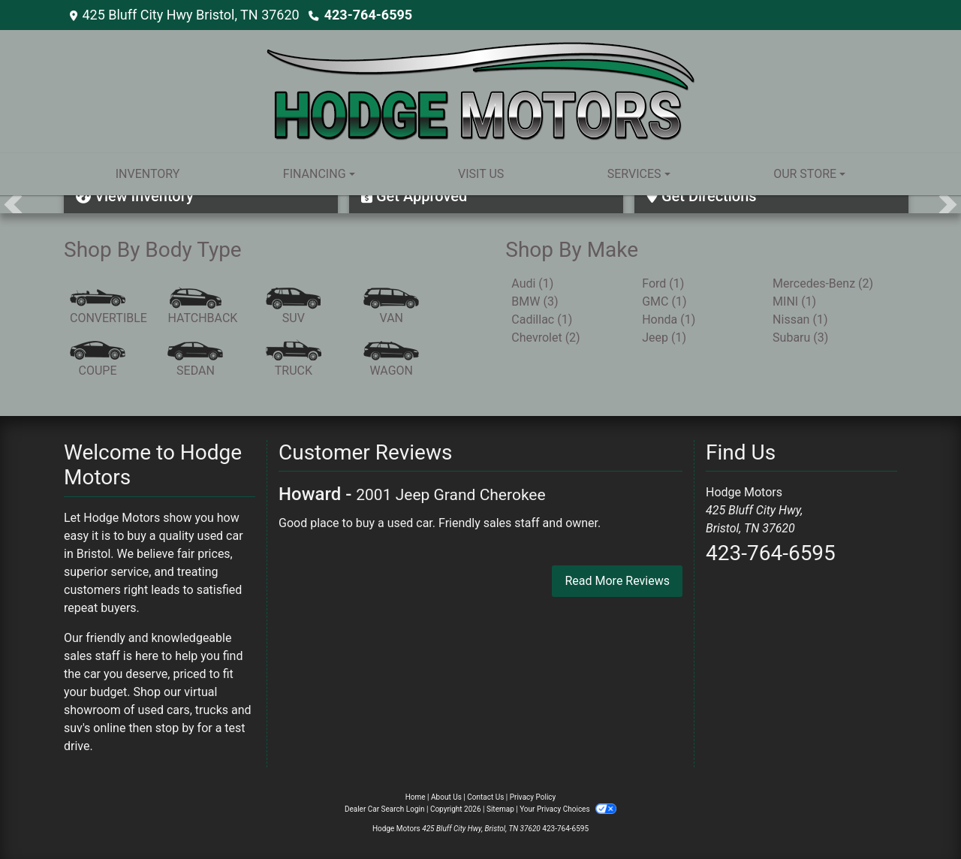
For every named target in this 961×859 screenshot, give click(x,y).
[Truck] (293, 359)
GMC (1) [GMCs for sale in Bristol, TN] (664, 301)
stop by (174, 728)
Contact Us (485, 797)
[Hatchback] (202, 307)
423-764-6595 (368, 15)
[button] (13, 204)
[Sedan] (195, 359)
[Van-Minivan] (391, 307)
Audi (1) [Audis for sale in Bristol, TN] (532, 283)
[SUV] (293, 307)
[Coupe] (97, 359)
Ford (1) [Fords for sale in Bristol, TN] (663, 283)
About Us (446, 797)
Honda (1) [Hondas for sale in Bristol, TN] (668, 319)
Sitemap (500, 809)
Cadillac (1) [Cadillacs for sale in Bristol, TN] (541, 319)
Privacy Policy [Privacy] (533, 797)
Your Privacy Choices (568, 809)
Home (415, 797)
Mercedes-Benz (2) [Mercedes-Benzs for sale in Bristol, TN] (823, 283)
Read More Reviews (617, 581)
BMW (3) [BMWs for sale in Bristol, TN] (534, 301)
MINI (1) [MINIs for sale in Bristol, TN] (794, 301)
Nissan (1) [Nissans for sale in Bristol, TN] (800, 319)
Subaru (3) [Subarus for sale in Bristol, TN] (800, 337)
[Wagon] (391, 359)
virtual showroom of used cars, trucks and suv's (158, 710)
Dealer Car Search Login (385, 809)
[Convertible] (108, 307)
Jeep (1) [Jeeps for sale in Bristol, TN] (664, 337)
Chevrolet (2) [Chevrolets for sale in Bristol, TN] (545, 337)
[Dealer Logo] (481, 90)
